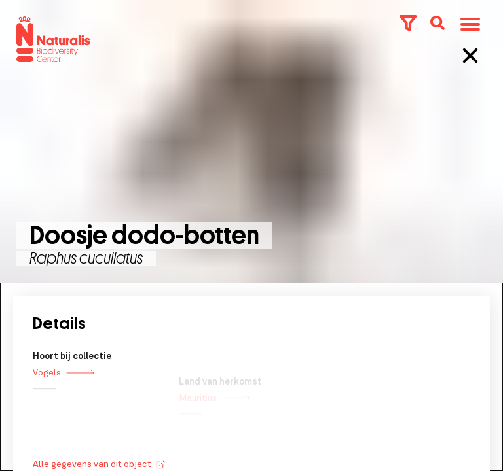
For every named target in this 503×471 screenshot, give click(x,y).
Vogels (63, 382)
